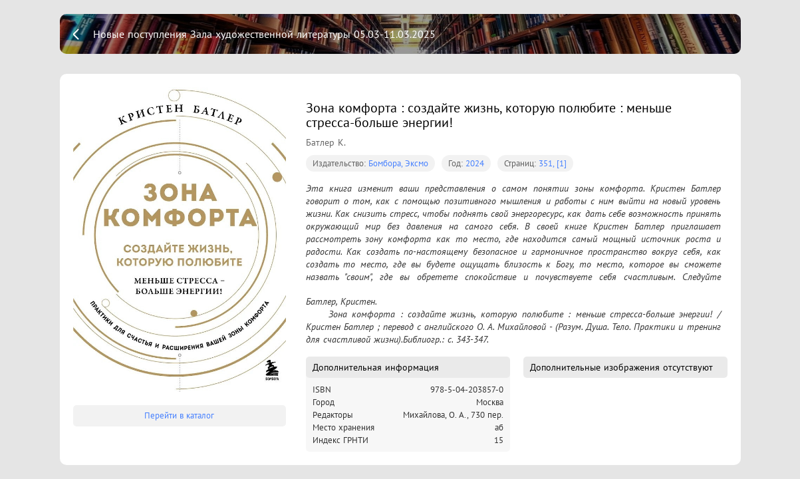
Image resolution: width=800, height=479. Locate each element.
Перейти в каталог (179, 415)
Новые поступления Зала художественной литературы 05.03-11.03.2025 (264, 34)
